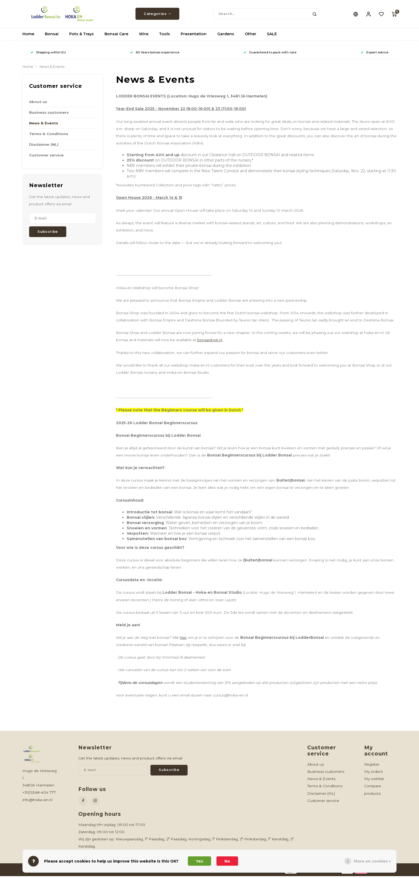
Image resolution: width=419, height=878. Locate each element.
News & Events (52, 68)
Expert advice (375, 54)
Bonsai (52, 36)
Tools (164, 36)
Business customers (49, 114)
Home (28, 36)
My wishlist (374, 780)
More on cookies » (372, 861)
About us (38, 103)
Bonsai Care (116, 36)
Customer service (46, 157)
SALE (272, 36)
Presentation (194, 36)
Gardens (225, 36)
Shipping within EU (48, 54)
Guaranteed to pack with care (270, 54)
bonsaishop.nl (209, 342)
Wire (143, 36)
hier (183, 639)
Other (250, 36)
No (227, 861)
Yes (199, 861)
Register (371, 766)
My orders (373, 773)
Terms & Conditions (48, 135)
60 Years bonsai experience (155, 54)
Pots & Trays (81, 36)
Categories (157, 15)
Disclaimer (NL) (44, 146)
